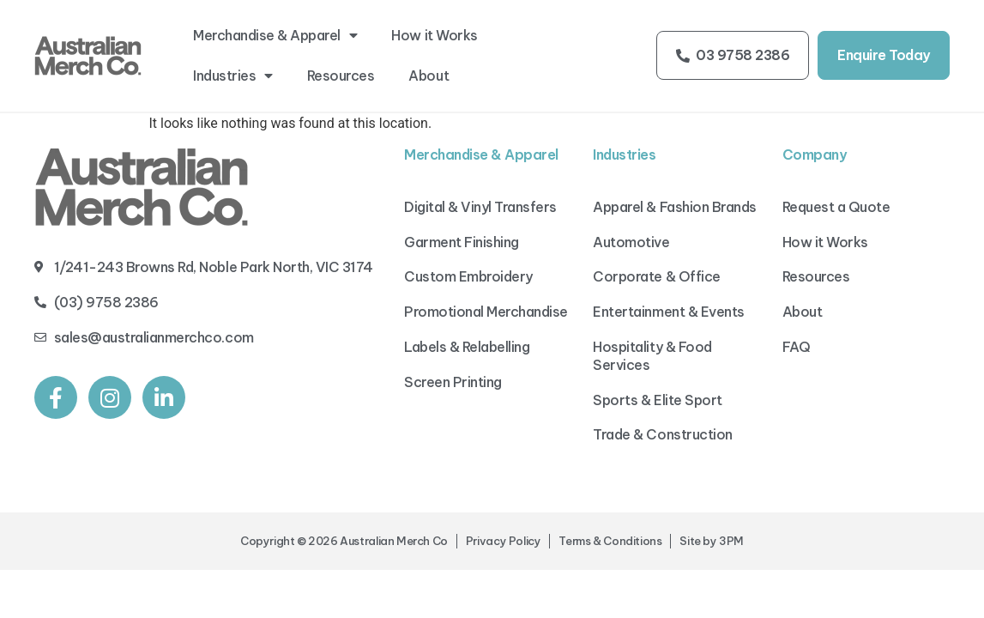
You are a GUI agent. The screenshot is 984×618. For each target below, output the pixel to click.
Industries (233, 75)
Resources (341, 75)
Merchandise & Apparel (275, 35)
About (428, 75)
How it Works (434, 35)
